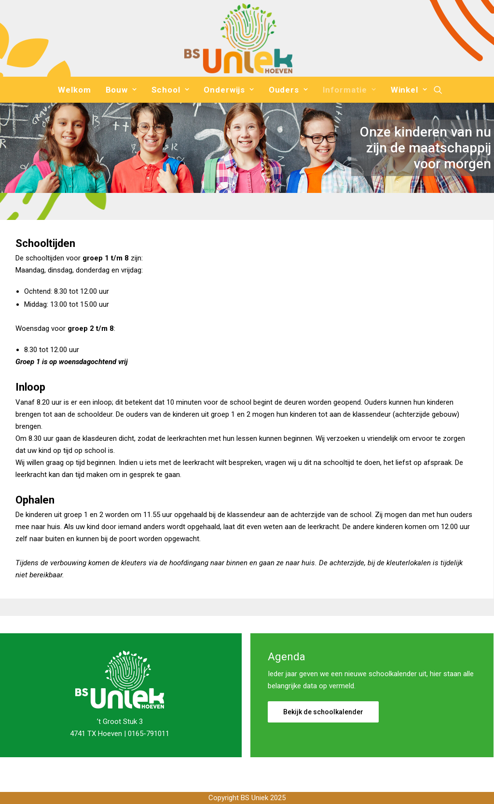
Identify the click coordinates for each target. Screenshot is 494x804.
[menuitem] (74, 90)
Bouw (121, 90)
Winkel (409, 90)
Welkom (74, 90)
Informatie (349, 90)
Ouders (288, 90)
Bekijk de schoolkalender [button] (323, 712)
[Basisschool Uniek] (238, 38)
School (170, 90)
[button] (438, 90)
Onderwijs (229, 90)
